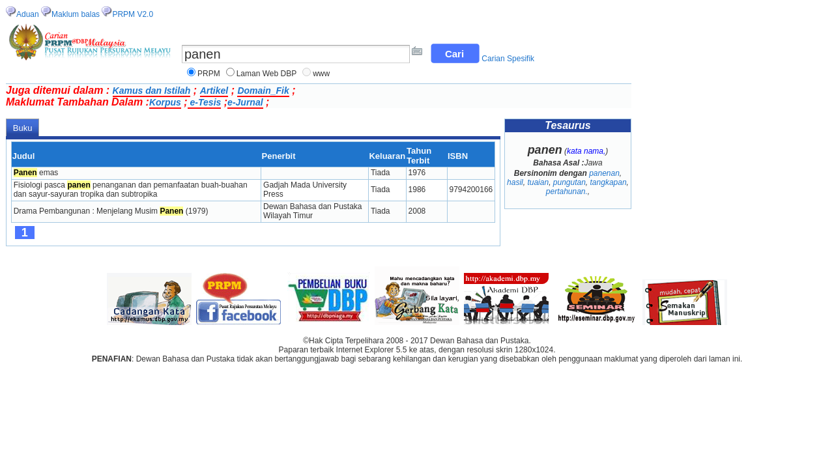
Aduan (27, 14)
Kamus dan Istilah (152, 90)
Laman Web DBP (267, 73)
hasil (515, 182)
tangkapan (608, 182)
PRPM (208, 73)
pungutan (569, 182)
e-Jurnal (245, 102)
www (321, 73)
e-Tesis (205, 102)
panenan (604, 173)
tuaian (538, 182)
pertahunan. (567, 191)
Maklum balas (75, 14)
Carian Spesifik (508, 58)
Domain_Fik (263, 90)
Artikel (214, 90)
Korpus (165, 102)
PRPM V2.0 (132, 14)
